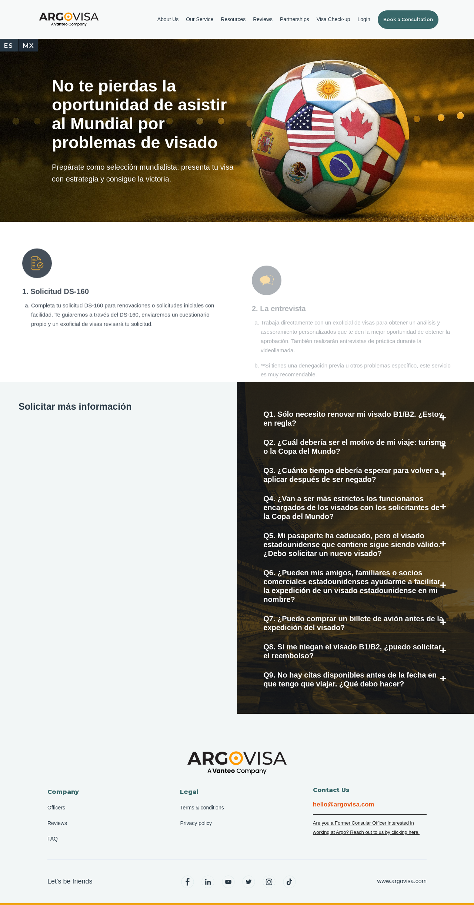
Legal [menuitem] (189, 791)
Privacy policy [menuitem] (196, 823)
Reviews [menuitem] (263, 19)
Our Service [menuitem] (199, 19)
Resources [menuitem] (233, 19)
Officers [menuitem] (56, 808)
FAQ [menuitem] (52, 839)
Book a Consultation (408, 19)
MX (28, 45)
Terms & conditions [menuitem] (202, 808)
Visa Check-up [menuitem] (333, 19)
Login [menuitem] (363, 19)
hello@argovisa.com (343, 804)
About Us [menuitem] (168, 19)
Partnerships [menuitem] (294, 19)
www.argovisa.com (402, 881)
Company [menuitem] (63, 791)
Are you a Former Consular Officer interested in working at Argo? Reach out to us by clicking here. (366, 827)
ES (8, 45)
